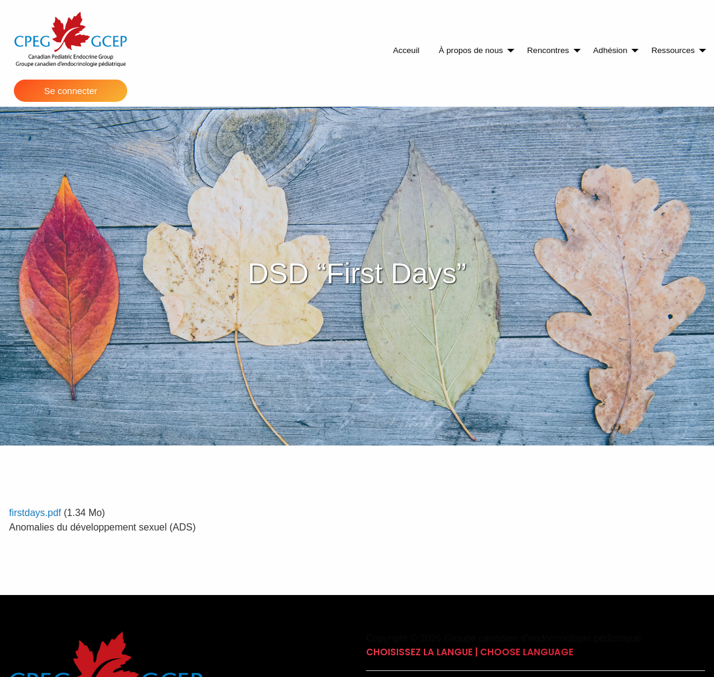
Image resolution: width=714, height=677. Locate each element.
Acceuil (406, 50)
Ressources (673, 50)
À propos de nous (470, 50)
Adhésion (610, 50)
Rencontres (548, 50)
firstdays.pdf (35, 513)
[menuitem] (406, 50)
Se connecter (70, 91)
